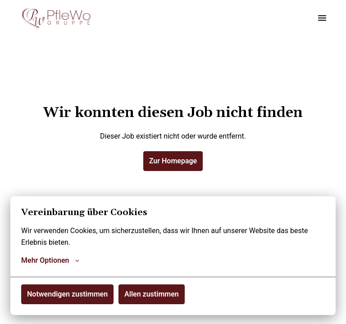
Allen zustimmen (151, 294)
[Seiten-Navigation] (322, 18)
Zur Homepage (173, 161)
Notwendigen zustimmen (67, 294)
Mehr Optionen (50, 260)
